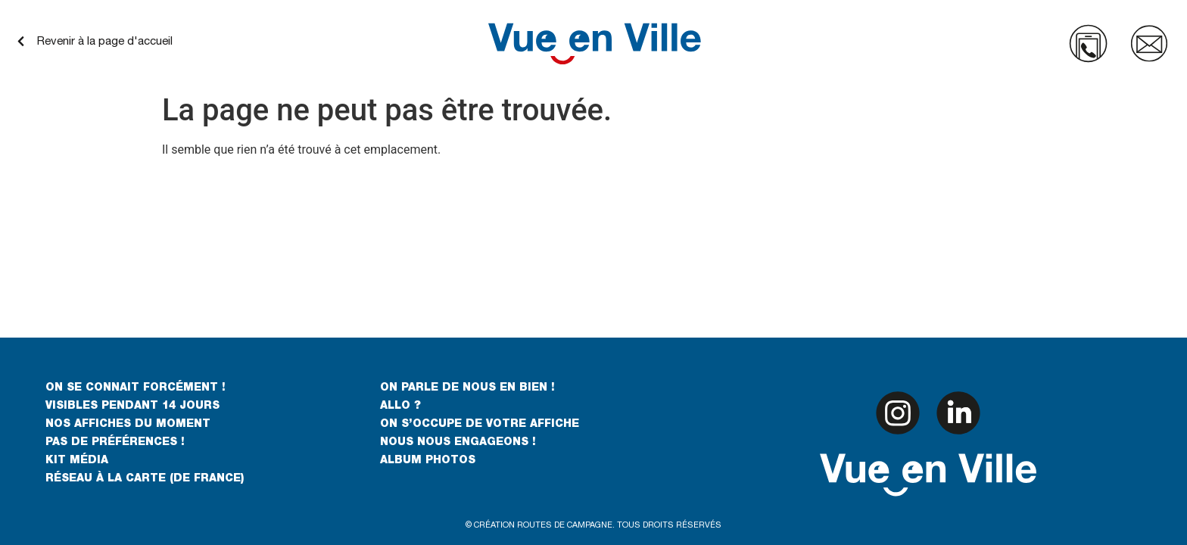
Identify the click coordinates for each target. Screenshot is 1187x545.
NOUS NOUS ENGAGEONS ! (458, 443)
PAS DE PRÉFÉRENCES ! (115, 443)
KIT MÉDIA (76, 461)
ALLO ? (400, 406)
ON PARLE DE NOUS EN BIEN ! (467, 388)
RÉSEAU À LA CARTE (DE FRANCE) (144, 479)
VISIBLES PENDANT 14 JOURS (132, 406)
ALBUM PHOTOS (427, 461)
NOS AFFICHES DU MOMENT (127, 424)
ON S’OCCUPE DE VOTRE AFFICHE (479, 424)
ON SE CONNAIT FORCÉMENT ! (135, 388)
